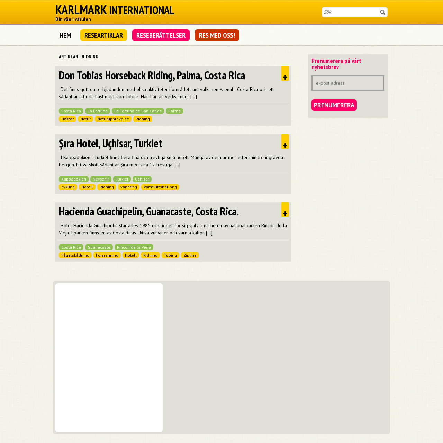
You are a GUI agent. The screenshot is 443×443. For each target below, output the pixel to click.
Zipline (190, 255)
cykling (68, 187)
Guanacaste (99, 247)
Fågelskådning (75, 255)
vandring (128, 187)
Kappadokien (73, 179)
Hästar (67, 118)
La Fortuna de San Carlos (138, 110)
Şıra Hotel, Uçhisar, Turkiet (110, 143)
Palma (174, 110)
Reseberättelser (161, 35)
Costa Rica (71, 110)
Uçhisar (142, 179)
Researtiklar (103, 35)
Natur (85, 118)
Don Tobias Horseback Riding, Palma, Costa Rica (152, 75)
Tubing (170, 255)
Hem (65, 35)
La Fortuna (98, 110)
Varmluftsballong (160, 187)
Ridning (143, 118)
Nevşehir (101, 179)
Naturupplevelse (113, 118)
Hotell (87, 187)
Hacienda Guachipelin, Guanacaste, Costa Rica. (149, 211)
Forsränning (107, 255)
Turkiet (122, 179)
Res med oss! (217, 35)
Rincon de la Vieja (134, 247)
